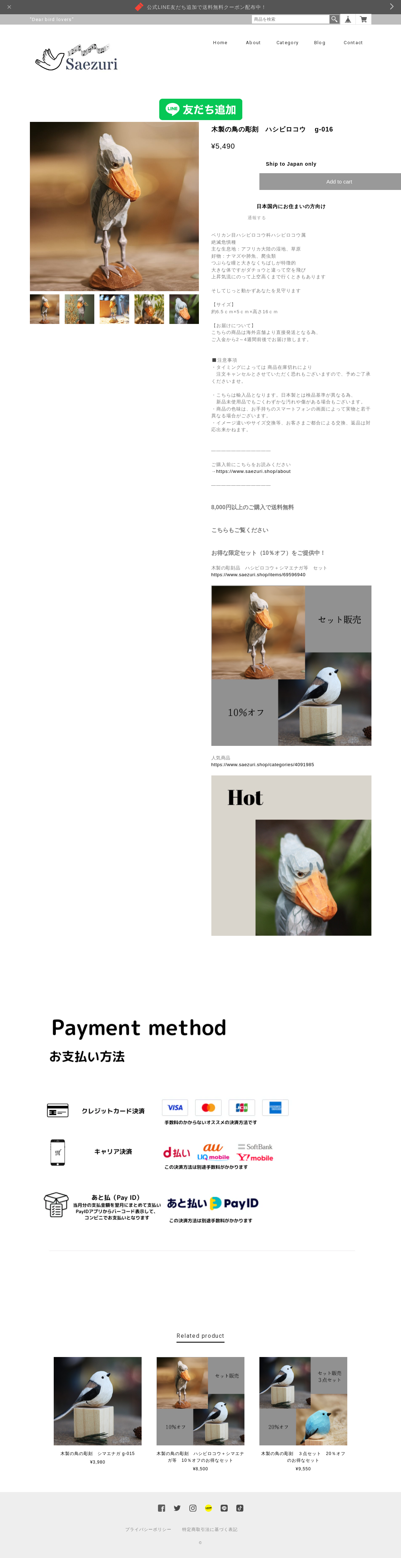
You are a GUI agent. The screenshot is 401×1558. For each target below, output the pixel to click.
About (253, 42)
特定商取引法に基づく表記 (210, 1529)
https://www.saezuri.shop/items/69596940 (258, 575)
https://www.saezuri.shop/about (253, 471)
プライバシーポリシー (148, 1529)
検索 (334, 19)
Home (220, 42)
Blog (320, 42)
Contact (353, 42)
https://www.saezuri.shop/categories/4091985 (263, 765)
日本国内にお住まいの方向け (291, 207)
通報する (257, 218)
